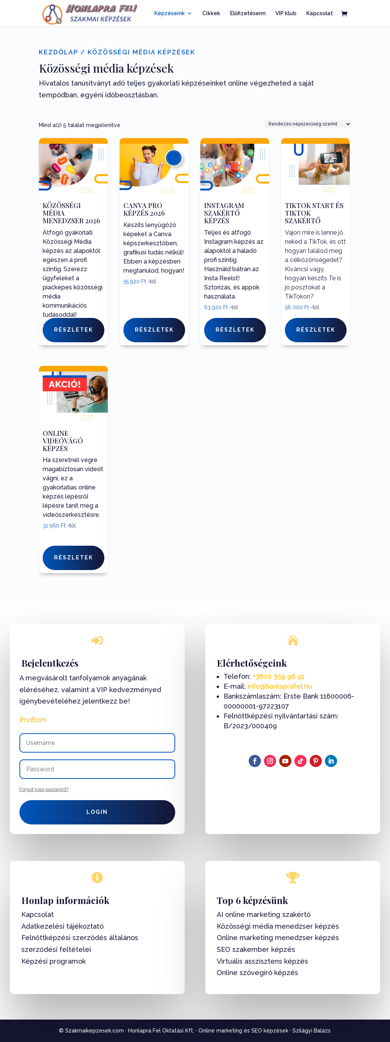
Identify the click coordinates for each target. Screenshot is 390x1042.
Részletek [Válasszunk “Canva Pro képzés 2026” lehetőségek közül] (154, 330)
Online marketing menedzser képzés (278, 938)
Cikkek (211, 13)
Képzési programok (53, 961)
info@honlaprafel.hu (280, 686)
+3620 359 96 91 (279, 676)
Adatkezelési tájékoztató (62, 926)
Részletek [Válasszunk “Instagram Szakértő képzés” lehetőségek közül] (235, 330)
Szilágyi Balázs (311, 1031)
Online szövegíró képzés (257, 973)
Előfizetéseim (247, 13)
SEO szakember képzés (256, 949)
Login (97, 812)
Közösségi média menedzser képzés (278, 926)
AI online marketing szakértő (264, 914)
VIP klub (285, 13)
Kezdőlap (58, 52)
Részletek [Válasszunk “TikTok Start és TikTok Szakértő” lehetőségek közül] (315, 330)
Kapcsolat (319, 13)
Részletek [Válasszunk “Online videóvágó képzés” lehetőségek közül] (73, 557)
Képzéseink (169, 13)
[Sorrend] (307, 124)
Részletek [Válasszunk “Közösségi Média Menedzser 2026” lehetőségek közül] (73, 330)
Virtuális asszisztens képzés (262, 961)
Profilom (33, 720)
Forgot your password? (44, 789)
